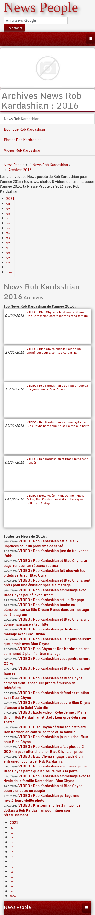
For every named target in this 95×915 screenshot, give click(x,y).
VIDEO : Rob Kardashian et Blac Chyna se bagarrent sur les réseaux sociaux (45, 563)
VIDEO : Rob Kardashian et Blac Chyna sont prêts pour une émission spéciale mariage (47, 582)
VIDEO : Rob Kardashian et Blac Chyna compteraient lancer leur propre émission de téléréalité (43, 683)
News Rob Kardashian (21, 119)
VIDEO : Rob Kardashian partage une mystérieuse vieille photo (41, 798)
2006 (9, 272)
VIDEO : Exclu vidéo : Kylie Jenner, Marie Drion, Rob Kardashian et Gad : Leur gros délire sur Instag (55, 499)
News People (17, 907)
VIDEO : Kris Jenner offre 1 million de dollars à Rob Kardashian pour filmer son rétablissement (42, 810)
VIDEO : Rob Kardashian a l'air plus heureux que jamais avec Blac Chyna (57, 387)
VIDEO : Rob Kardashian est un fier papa (51, 600)
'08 (8, 262)
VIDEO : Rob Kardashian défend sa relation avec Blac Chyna (46, 695)
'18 (8, 214)
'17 (8, 218)
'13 (8, 238)
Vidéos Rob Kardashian (22, 150)
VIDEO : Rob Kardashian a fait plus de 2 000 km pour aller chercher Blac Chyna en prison (44, 749)
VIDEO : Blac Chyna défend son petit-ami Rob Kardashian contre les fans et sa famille (57, 314)
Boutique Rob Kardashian (24, 129)
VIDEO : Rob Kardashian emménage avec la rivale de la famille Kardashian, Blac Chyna (47, 778)
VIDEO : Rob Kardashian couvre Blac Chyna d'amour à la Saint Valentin (47, 705)
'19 (8, 209)
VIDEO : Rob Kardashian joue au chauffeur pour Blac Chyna (46, 739)
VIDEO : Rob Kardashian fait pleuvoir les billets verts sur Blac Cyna (44, 573)
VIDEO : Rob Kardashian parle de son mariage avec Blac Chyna (41, 631)
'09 (8, 258)
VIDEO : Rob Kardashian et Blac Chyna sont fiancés (57, 461)
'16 (8, 223)
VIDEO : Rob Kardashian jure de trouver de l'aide (46, 553)
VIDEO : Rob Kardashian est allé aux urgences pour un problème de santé (41, 543)
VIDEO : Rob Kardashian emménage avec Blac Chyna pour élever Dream (45, 592)
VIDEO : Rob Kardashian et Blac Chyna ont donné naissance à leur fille (46, 622)
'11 (8, 248)
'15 (8, 228)
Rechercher (14, 27)
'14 (8, 233)
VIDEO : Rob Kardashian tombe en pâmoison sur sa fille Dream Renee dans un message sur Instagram (46, 609)
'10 (8, 253)
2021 (10, 198)
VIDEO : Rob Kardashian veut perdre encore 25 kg (47, 661)
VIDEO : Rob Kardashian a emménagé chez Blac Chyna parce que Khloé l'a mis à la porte (58, 424)
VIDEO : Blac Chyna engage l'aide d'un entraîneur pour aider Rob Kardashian (54, 350)
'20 (8, 204)
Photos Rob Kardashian (23, 140)
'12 (8, 243)
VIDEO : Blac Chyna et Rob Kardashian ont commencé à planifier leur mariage (46, 651)
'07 (8, 267)
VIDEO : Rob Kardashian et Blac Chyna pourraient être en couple (43, 788)
